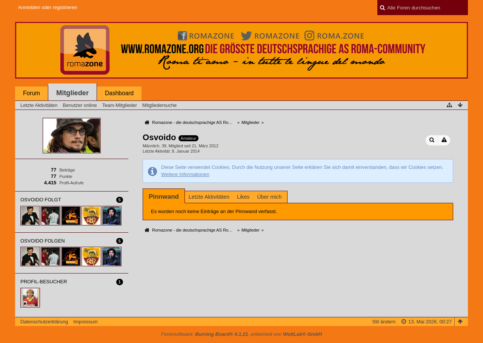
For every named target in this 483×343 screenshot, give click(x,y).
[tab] (164, 196)
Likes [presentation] (243, 197)
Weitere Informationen (185, 174)
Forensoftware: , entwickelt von (241, 334)
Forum (31, 93)
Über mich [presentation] (269, 197)
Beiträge (67, 170)
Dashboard (119, 93)
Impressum (85, 321)
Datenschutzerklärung (44, 321)
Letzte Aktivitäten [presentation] (209, 197)
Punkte (65, 176)
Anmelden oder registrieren (47, 7)
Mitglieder (72, 93)
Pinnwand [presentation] (164, 196)
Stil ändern (383, 321)
